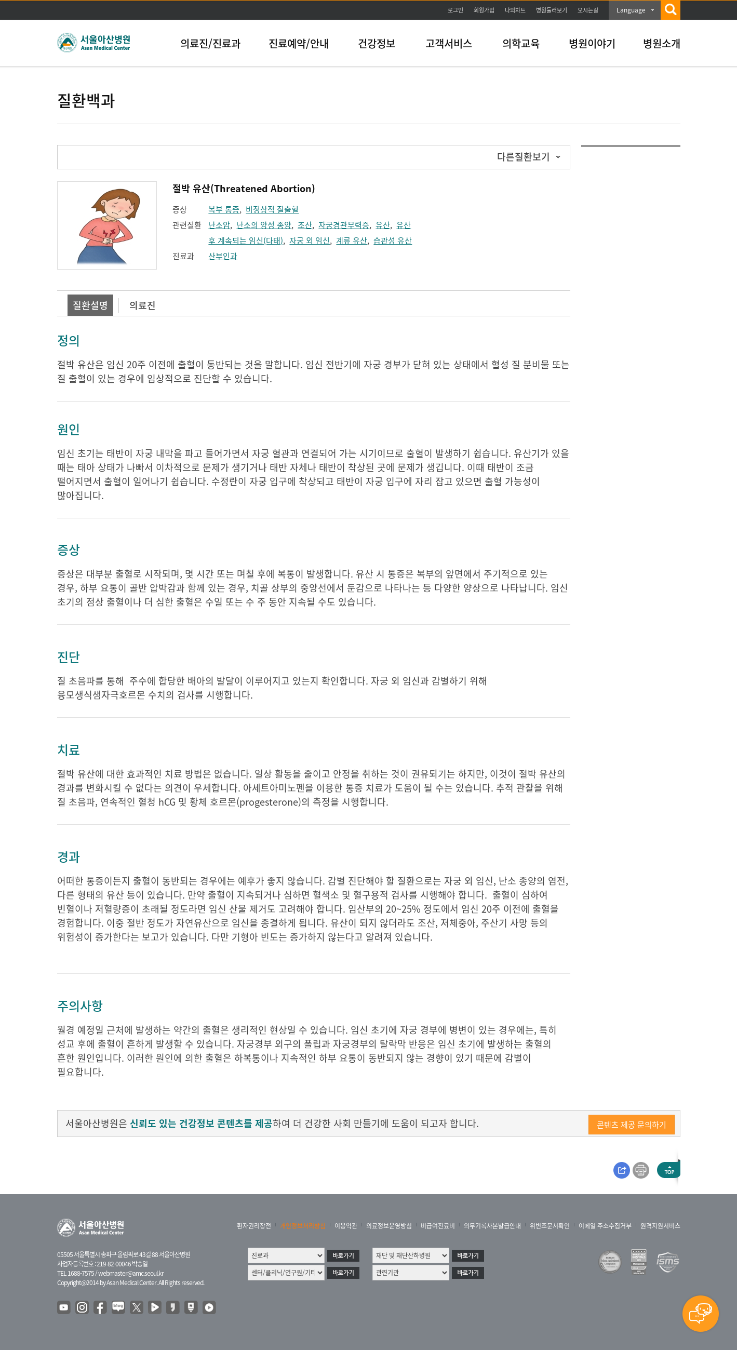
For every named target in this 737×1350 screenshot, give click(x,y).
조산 (305, 225)
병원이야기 (592, 43)
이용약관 (345, 1226)
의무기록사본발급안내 (492, 1226)
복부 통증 (223, 209)
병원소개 (661, 43)
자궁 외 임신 (309, 240)
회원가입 (484, 10)
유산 (383, 225)
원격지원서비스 (660, 1226)
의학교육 (521, 43)
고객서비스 (448, 43)
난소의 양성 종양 (263, 225)
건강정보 (376, 43)
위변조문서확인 (550, 1226)
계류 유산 (351, 240)
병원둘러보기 (551, 10)
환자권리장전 (254, 1226)
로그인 (455, 10)
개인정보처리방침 (303, 1226)
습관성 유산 (392, 240)
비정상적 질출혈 (272, 209)
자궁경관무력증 (343, 225)
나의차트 (515, 10)
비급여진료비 (438, 1226)
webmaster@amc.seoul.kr (131, 1273)
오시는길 (588, 10)
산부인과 (222, 256)
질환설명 (90, 305)
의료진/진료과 (210, 43)
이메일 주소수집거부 (605, 1226)
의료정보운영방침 (389, 1226)
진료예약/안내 (299, 43)
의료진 (142, 305)
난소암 (219, 225)
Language (631, 10)
